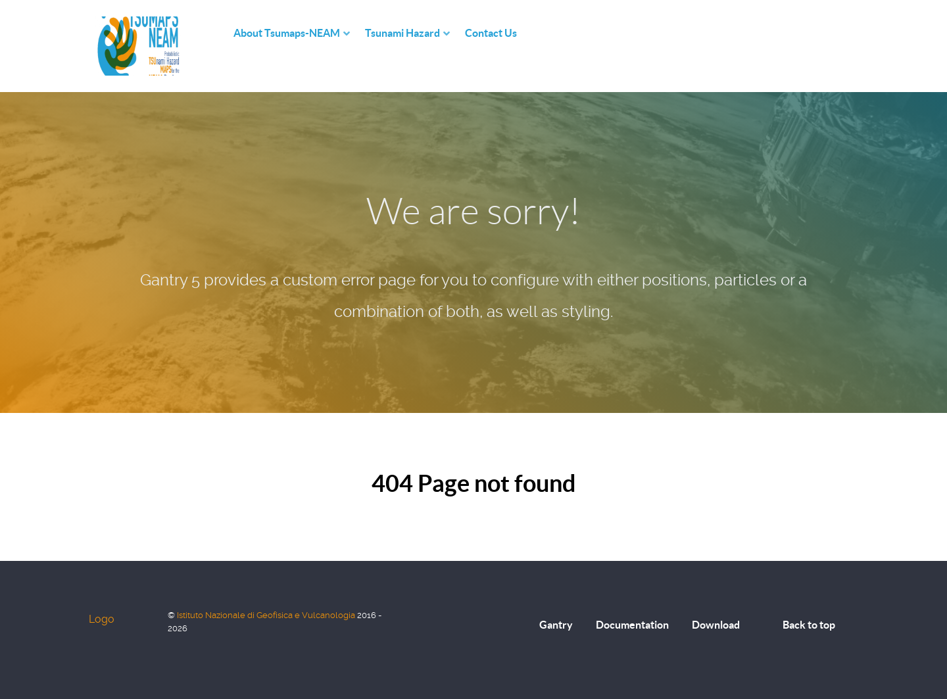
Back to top (809, 625)
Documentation (632, 625)
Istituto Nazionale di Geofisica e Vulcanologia (267, 615)
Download (716, 625)
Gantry (556, 625)
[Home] (220, 33)
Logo (101, 619)
